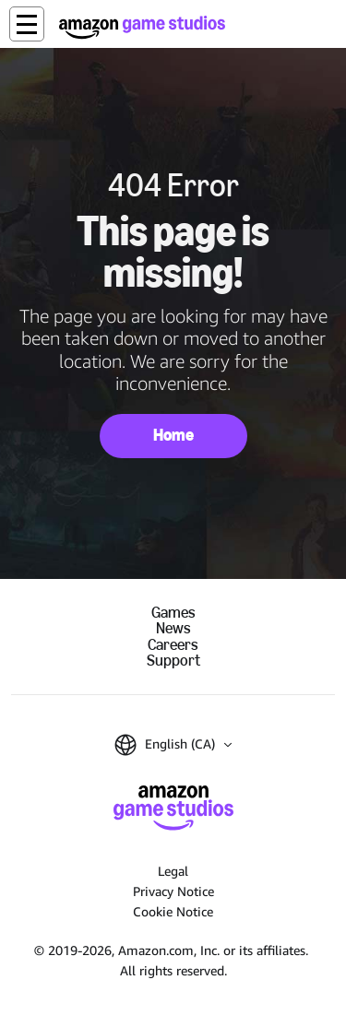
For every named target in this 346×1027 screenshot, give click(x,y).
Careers (173, 645)
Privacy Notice (173, 891)
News (173, 628)
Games (173, 612)
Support (173, 660)
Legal (173, 871)
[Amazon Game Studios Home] (142, 27)
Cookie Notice (173, 911)
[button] (26, 23)
